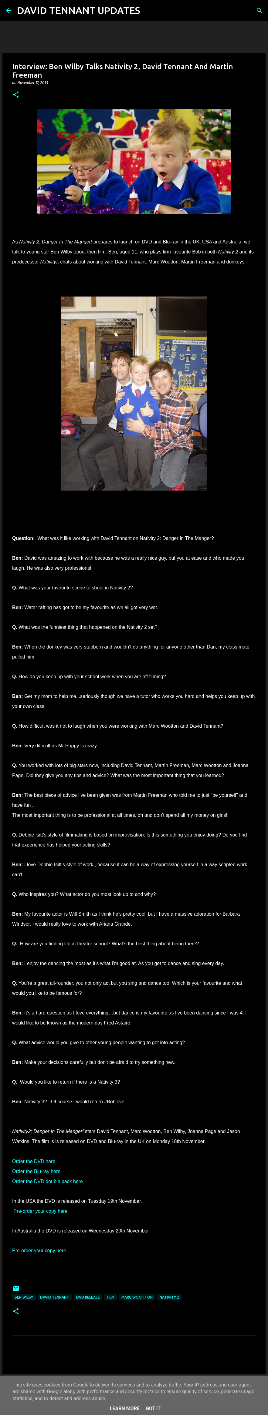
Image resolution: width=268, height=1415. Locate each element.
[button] (15, 95)
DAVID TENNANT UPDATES (78, 10)
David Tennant (54, 1297)
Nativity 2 (169, 1297)
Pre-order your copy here (40, 1211)
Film (110, 1297)
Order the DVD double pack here (47, 1181)
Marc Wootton (137, 1297)
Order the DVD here (33, 1161)
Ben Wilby (24, 1297)
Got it (153, 1408)
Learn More (125, 1408)
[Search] (148, 10)
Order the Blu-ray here (36, 1171)
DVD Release (88, 1297)
